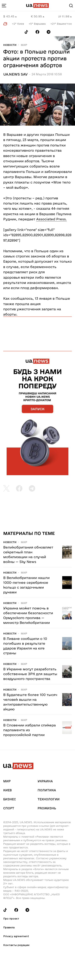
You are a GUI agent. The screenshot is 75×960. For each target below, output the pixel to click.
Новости (9, 44)
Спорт (8, 808)
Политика (47, 790)
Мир (24, 44)
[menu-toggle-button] (4, 5)
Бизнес (9, 799)
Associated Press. (51, 219)
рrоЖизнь (47, 808)
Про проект (11, 918)
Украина (45, 781)
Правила (9, 927)
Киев (7, 790)
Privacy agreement (16, 936)
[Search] (71, 5)
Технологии (49, 799)
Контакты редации (16, 945)
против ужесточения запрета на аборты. (32, 311)
